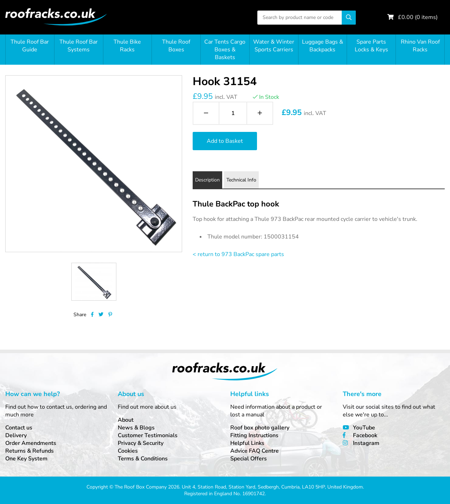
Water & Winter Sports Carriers (273, 45)
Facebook (365, 435)
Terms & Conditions (143, 458)
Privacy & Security (140, 443)
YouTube (364, 428)
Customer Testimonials (148, 435)
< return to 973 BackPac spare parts (238, 254)
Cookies (128, 451)
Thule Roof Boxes (176, 45)
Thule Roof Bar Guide (30, 45)
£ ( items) (418, 17)
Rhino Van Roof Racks (420, 45)
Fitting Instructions (254, 435)
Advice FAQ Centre (254, 451)
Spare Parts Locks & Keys (371, 45)
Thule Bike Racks (127, 45)
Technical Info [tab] (241, 180)
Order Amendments (30, 443)
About (126, 420)
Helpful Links (247, 443)
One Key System (26, 458)
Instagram (366, 443)
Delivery (16, 435)
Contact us (18, 428)
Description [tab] (207, 180)
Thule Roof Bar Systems (78, 45)
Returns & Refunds (29, 451)
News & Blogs (136, 428)
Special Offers (248, 458)
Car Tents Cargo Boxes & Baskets (224, 49)
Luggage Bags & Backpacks (322, 45)
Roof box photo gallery (259, 428)
